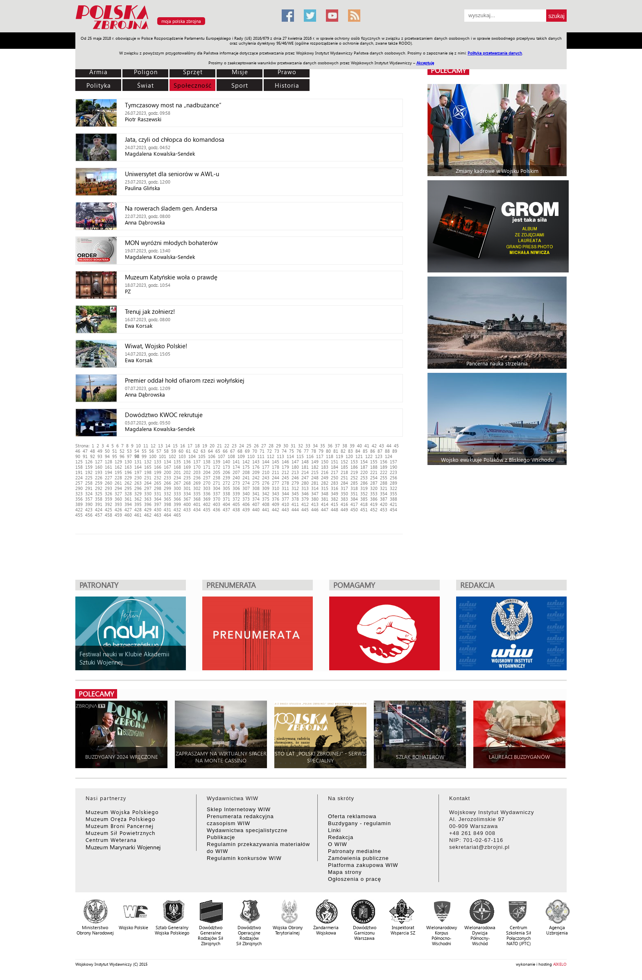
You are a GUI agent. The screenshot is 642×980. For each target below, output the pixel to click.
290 (79, 488)
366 (177, 498)
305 (226, 488)
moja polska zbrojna (181, 21)
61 (188, 451)
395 (138, 504)
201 (177, 472)
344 (285, 493)
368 (197, 498)
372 (236, 498)
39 (352, 445)
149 (315, 461)
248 (315, 477)
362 (138, 498)
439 (246, 509)
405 (236, 504)
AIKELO (560, 964)
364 (157, 498)
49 (99, 451)
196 (128, 472)
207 (236, 472)
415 (334, 504)
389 (79, 504)
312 (295, 488)
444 (295, 509)
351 (354, 493)
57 (158, 451)
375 (265, 498)
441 (265, 509)
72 (269, 451)
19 (204, 445)
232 (157, 477)
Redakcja (340, 837)
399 (177, 504)
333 (177, 493)
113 (280, 456)
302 (197, 488)
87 (380, 451)
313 (305, 488)
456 (89, 514)
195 (118, 472)
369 (206, 498)
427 (128, 509)
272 (226, 482)
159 (89, 467)
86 (372, 451)
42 (374, 445)
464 (167, 514)
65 (217, 451)
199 (157, 472)
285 (354, 482)
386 (374, 498)
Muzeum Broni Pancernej (120, 825)
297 (147, 488)
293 (108, 488)
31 (293, 445)
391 (98, 504)
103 (182, 456)
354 (383, 493)
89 (394, 451)
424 (98, 509)
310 (275, 488)
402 (206, 504)
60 (181, 451)
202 (187, 472)
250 (334, 477)
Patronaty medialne (354, 851)
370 (216, 498)
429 (147, 509)
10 (138, 445)
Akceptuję (425, 62)
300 (177, 488)
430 (157, 509)
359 (108, 498)
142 (246, 461)
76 (298, 451)
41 (366, 445)
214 (305, 472)
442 (275, 509)
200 (167, 472)
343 (275, 493)
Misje (240, 72)
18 (197, 445)
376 (275, 498)
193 (98, 472)
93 (99, 456)
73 (276, 451)
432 (177, 509)
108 (231, 456)
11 (145, 445)
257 (79, 482)
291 (89, 488)
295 (128, 488)
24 (241, 445)
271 (216, 482)
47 (85, 451)
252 (354, 477)
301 (187, 488)
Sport (239, 85)
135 (177, 461)
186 (354, 467)
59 (173, 451)
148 (305, 461)
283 (334, 482)
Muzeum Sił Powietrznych (120, 832)
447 (324, 509)
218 (344, 472)
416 (344, 504)
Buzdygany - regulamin (359, 823)
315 (324, 488)
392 (108, 504)
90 (77, 456)
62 (195, 451)
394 (128, 504)
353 (374, 493)
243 (265, 477)
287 (374, 482)
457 (98, 514)
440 (256, 509)
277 (275, 482)
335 (197, 493)
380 (315, 498)
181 (305, 467)
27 (263, 445)
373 (246, 498)
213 (295, 472)
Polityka (98, 85)
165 (147, 467)
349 (334, 493)
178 (275, 467)
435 (206, 509)
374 (256, 498)
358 (98, 498)
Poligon (146, 72)
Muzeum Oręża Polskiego (121, 818)
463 (157, 514)
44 (389, 445)
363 (147, 498)
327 (118, 493)
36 (330, 445)
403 (216, 504)
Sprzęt (193, 72)
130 (128, 461)
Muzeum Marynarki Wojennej (123, 847)
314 (315, 488)
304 (216, 488)
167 (167, 467)
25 (248, 445)
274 (246, 482)
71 (262, 451)
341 (256, 493)
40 (359, 445)
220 (364, 472)
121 (359, 456)
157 (393, 461)
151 (334, 461)
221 (374, 472)
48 (92, 451)
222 (383, 472)
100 (152, 456)
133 (157, 461)
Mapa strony (345, 872)
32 (300, 445)
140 (226, 461)
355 (393, 493)
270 (206, 482)
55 (144, 451)
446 (315, 509)
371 (226, 498)
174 (236, 467)
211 (275, 472)
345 (295, 493)
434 (197, 509)
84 (357, 451)
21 (219, 445)
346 (305, 493)
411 (295, 504)
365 (167, 498)
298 (157, 488)
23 (234, 445)
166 (157, 467)
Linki (334, 830)
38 (344, 445)
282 (324, 482)
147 (295, 461)
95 (114, 456)
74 (284, 451)
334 (187, 493)
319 (364, 488)
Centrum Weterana (111, 839)
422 (79, 509)
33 (307, 445)
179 (285, 467)
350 (344, 493)
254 (374, 477)
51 (114, 451)
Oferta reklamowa (352, 816)
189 (383, 467)
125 (79, 461)
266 (167, 482)
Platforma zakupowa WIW (363, 865)
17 (190, 445)
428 (138, 509)
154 (364, 461)
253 (364, 477)
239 (226, 477)
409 (275, 504)
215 (315, 472)
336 (206, 493)
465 (177, 514)
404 (226, 504)
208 (246, 472)
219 (354, 472)
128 (108, 461)
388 (393, 498)
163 (128, 467)
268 (187, 482)
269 (197, 482)
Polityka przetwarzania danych (495, 52)
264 (147, 482)
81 (335, 451)
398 (167, 504)
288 (383, 482)
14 (167, 445)
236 (197, 477)
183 (324, 467)
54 (136, 451)
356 (79, 498)
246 (295, 477)
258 (89, 482)
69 (247, 451)
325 (98, 493)
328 (128, 493)
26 (256, 445)
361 (128, 498)
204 (206, 472)
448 (334, 509)
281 (315, 482)
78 (313, 451)
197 (138, 472)
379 (305, 498)
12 (153, 445)
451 (364, 509)
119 (339, 456)
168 (177, 467)
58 (166, 451)
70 (254, 451)
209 (256, 472)
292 (98, 488)
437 (226, 509)
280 (305, 482)
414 (324, 504)
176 (256, 467)
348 (324, 493)
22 (226, 445)
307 (246, 488)
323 (79, 493)
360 (118, 498)
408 (265, 504)
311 (285, 488)
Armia (98, 72)
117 (319, 456)
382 (334, 498)
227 (108, 477)
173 (226, 467)
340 (246, 493)
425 (108, 509)
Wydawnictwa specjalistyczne (247, 830)
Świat (145, 85)
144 (265, 461)
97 (129, 456)
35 (322, 445)
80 (328, 451)
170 (197, 467)
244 (275, 477)
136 (187, 461)
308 (256, 488)
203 (197, 472)
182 (315, 467)
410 (285, 504)
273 (236, 482)
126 (89, 461)
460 (128, 514)
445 (305, 509)
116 (310, 456)
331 (157, 493)
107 (221, 456)
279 (295, 482)
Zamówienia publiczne (358, 858)
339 (236, 493)
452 (374, 509)
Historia (287, 85)
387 (383, 498)
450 (354, 509)
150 (324, 461)
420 (383, 504)
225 (89, 477)
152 (344, 461)
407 (256, 504)
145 (275, 461)
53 (129, 451)
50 (107, 451)
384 (354, 498)
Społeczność (193, 85)
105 (202, 456)
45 (396, 445)
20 (212, 445)
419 (374, 504)
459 (118, 514)
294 (118, 488)
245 (285, 477)
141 (236, 461)
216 (324, 472)
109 (241, 456)
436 (216, 509)
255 (383, 477)
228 (118, 477)
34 (315, 445)
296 (138, 488)
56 (151, 451)
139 (216, 461)
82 (343, 451)
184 (334, 467)
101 (162, 456)
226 (98, 477)
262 (128, 482)
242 (256, 477)
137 (197, 461)
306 (236, 488)
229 (128, 477)
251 (344, 477)
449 (344, 509)
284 (344, 482)
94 (107, 456)
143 (256, 461)
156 (383, 461)
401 (197, 504)
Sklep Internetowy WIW (239, 809)
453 (383, 509)
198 (147, 472)
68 (239, 451)
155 (374, 461)
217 (334, 472)
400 (187, 504)
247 (305, 477)
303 (206, 488)
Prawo (287, 72)
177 (265, 467)
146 (285, 461)
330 (147, 493)
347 (315, 493)
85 (365, 451)
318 (354, 488)
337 (216, 493)
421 (393, 504)
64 (210, 451)
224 (79, 477)
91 (85, 456)
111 (260, 456)
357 (89, 498)
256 (393, 477)
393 (118, 504)
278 (285, 482)
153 (354, 461)
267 (177, 482)
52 (122, 451)
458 (108, 514)
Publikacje (221, 837)
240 (236, 477)
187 (364, 467)
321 (383, 488)
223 (393, 472)
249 (324, 477)
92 (92, 456)
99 (144, 456)
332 (167, 493)
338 (226, 493)
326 (108, 493)
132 (147, 461)
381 (324, 498)
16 (182, 445)
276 (265, 482)
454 (393, 509)
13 (160, 445)
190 (393, 467)
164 (138, 467)
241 (246, 477)
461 (138, 514)
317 (344, 488)
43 (381, 445)
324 (89, 493)
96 (122, 456)
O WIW (337, 844)
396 (147, 504)
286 (364, 482)
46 (77, 451)
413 (315, 504)
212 (285, 472)
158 (79, 467)
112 (270, 456)
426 (118, 509)
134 (167, 461)
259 (98, 482)
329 (138, 493)
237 (206, 477)
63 (203, 451)
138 (206, 461)
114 (290, 456)
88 (387, 451)
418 (364, 504)
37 (337, 445)
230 (138, 477)
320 (374, 488)
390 (89, 504)
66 (225, 451)
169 (187, 467)
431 (167, 509)
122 (369, 456)
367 (187, 498)
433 (187, 509)
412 (305, 504)
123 (378, 456)
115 (300, 456)
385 (364, 498)
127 (98, 461)
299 (167, 488)
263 (138, 482)
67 (232, 451)
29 (278, 445)
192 (89, 472)
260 (108, 482)
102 (172, 456)
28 (271, 445)
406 (246, 504)
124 (388, 456)
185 (344, 467)
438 (236, 509)
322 (393, 488)
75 (291, 451)
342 (265, 493)
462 (147, 514)
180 (295, 467)
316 (334, 488)
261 (118, 482)
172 (216, 467)
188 (374, 467)
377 (285, 498)
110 (251, 456)
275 (256, 482)
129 (118, 461)
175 (246, 467)
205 (216, 472)
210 (265, 472)
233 (167, 477)
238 (216, 477)
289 (393, 482)
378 (295, 498)
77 (306, 451)
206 (226, 472)
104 (192, 456)
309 (265, 488)
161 (108, 467)
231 (147, 477)
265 (157, 482)
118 (329, 456)
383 (344, 498)
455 (79, 514)
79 (321, 451)
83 (350, 451)
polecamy (448, 70)
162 (118, 467)
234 (177, 477)
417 (354, 504)
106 (211, 456)
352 (364, 493)
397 (157, 504)
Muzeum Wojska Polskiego (122, 811)
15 (175, 445)
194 (108, 472)
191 (79, 472)
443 (285, 509)
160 (98, 467)
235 (187, 477)
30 (285, 445)
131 (138, 461)
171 (206, 467)
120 (349, 456)
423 (89, 509)
